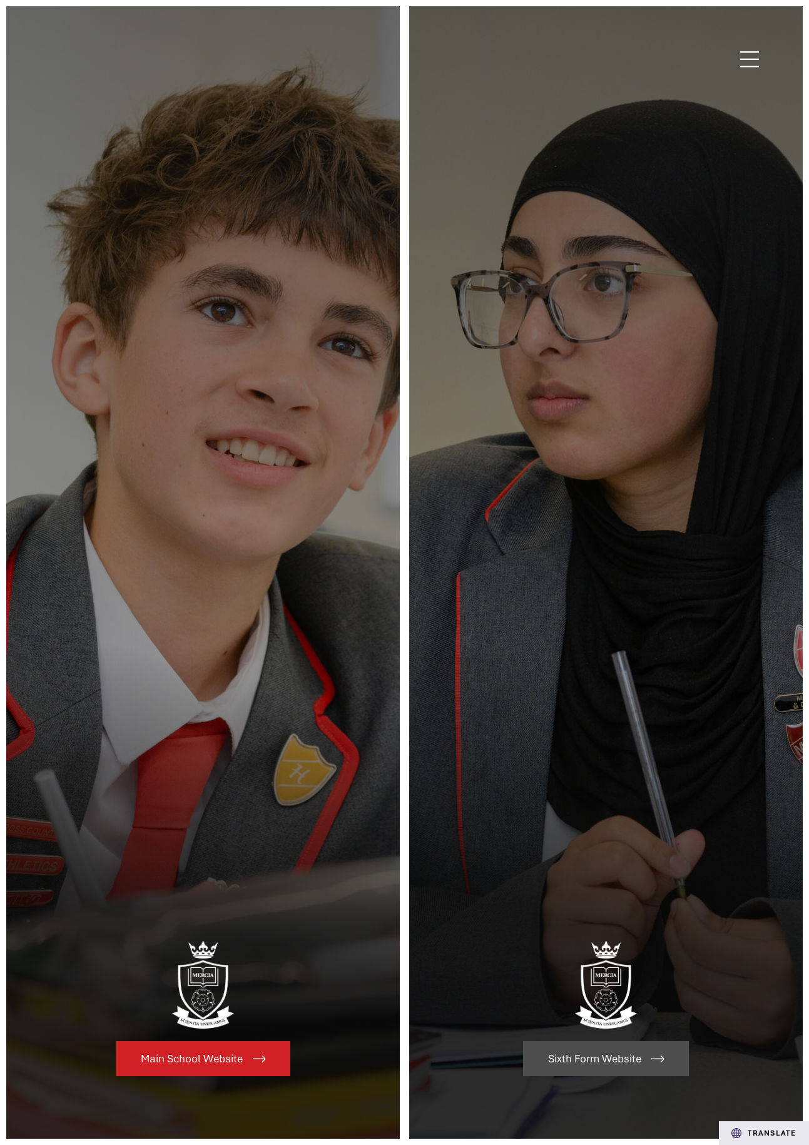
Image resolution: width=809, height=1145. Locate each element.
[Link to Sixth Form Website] (606, 572)
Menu (750, 59)
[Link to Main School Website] (203, 572)
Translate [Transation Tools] (763, 1133)
